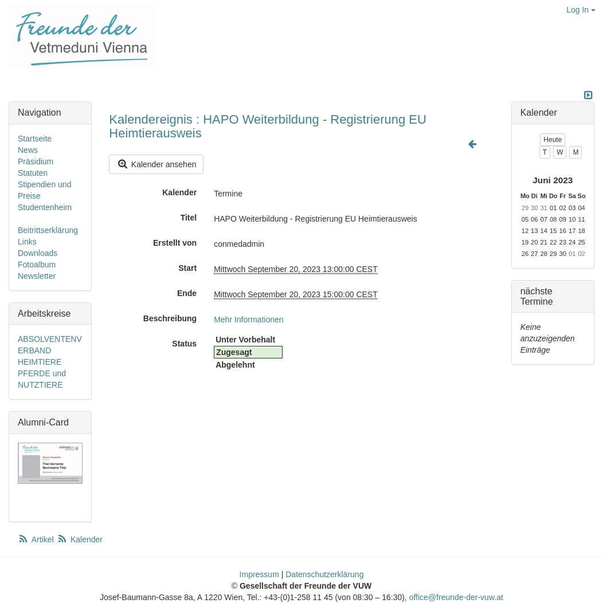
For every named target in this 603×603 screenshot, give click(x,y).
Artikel (36, 539)
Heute (552, 140)
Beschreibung (170, 318)
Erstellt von (175, 242)
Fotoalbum (37, 264)
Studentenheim (45, 207)
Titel (189, 217)
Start (187, 268)
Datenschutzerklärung (324, 574)
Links (27, 241)
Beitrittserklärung (48, 230)
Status (184, 343)
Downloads (37, 253)
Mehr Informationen (248, 319)
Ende (187, 293)
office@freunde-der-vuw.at (456, 597)
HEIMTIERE (39, 361)
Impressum (259, 574)
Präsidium (35, 161)
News (28, 150)
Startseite (35, 138)
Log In (581, 9)
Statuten (33, 173)
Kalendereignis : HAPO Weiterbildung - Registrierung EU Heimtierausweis (267, 126)
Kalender (179, 192)
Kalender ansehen (156, 164)
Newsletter (37, 276)
